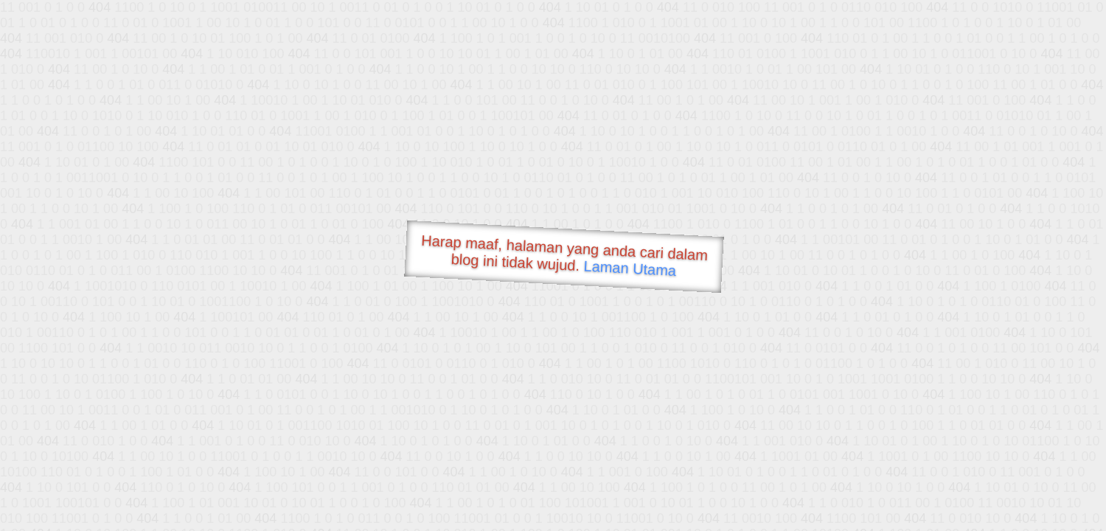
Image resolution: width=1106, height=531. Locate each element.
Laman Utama (630, 268)
